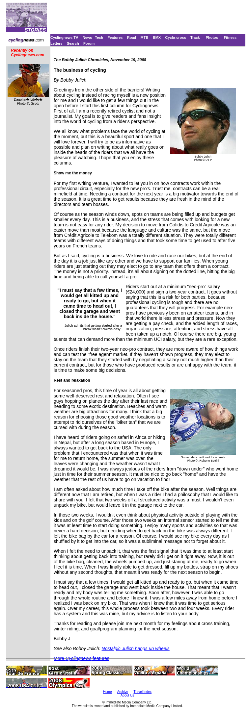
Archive (122, 692)
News (87, 37)
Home (107, 692)
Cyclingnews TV (64, 37)
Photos (212, 37)
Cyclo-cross (175, 37)
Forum (89, 43)
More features (81, 658)
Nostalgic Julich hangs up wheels (136, 648)
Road (131, 37)
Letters (56, 43)
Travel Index (143, 692)
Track (195, 37)
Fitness (230, 37)
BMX (157, 37)
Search (73, 43)
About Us (127, 695)
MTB (145, 37)
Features (115, 37)
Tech (99, 37)
